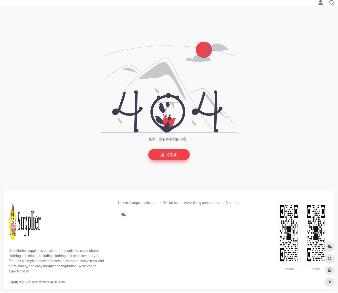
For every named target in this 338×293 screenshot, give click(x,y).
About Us (232, 203)
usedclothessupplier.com (48, 282)
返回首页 (169, 154)
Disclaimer (171, 203)
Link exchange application (137, 203)
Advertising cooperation (202, 203)
